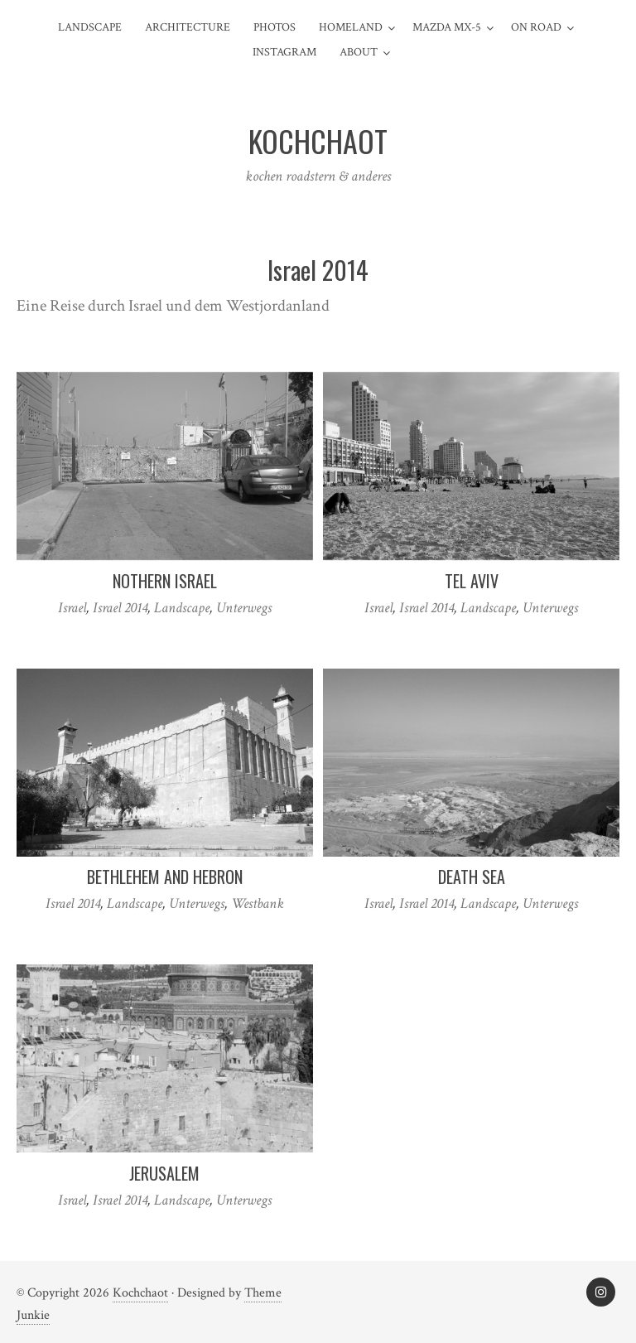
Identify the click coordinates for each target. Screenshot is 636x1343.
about (359, 52)
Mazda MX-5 (446, 27)
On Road (536, 27)
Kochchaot (140, 1293)
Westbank (257, 903)
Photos (274, 27)
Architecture (187, 27)
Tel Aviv (472, 580)
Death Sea (471, 876)
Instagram (284, 52)
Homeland (351, 27)
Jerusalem (164, 1173)
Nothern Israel (165, 580)
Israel (72, 607)
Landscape (90, 27)
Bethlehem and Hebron (165, 876)
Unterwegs (244, 607)
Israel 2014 (120, 607)
